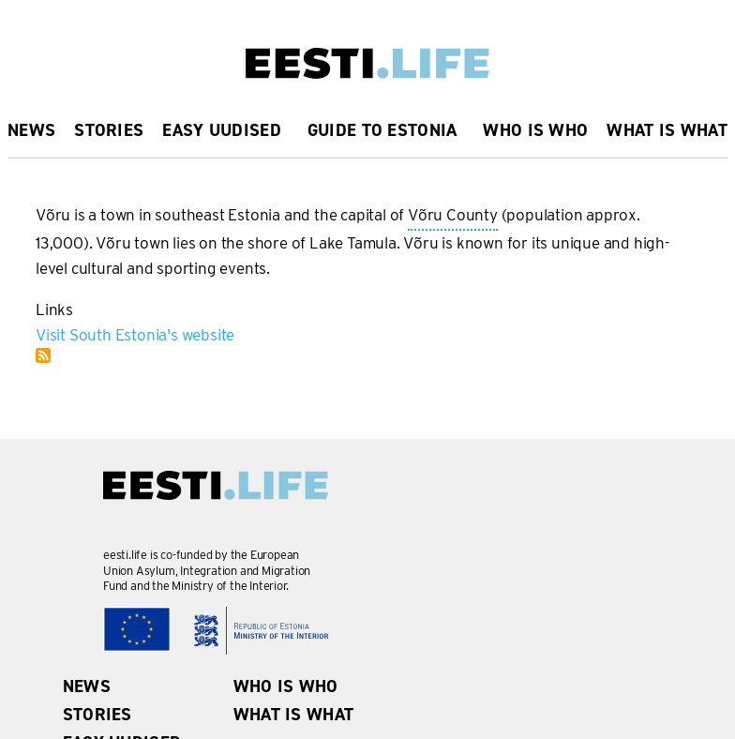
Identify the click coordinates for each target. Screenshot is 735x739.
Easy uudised (221, 130)
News (31, 130)
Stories (108, 130)
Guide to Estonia (383, 130)
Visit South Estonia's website (135, 334)
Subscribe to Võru (43, 355)
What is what (667, 130)
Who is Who (535, 130)
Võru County (453, 216)
